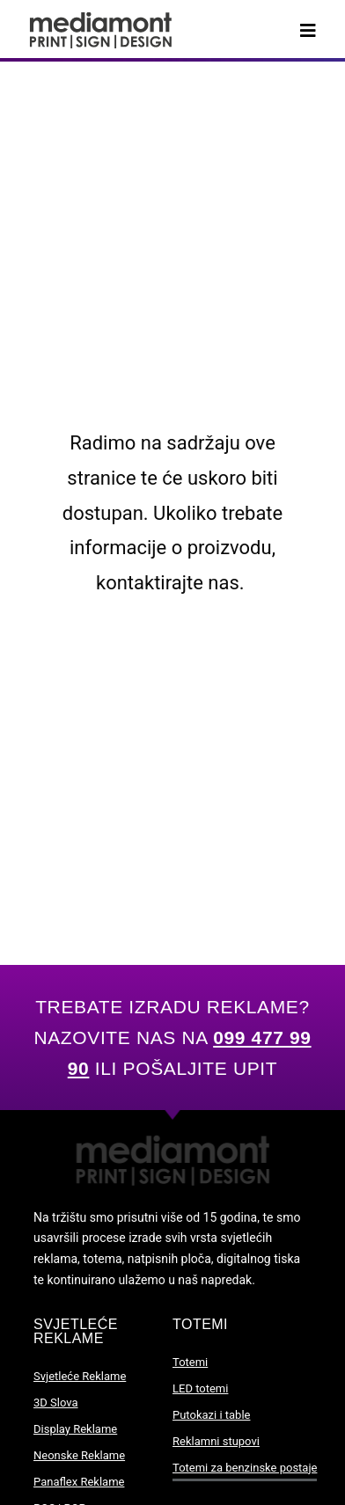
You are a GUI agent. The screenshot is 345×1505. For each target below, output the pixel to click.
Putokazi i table (211, 1414)
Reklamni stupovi (216, 1441)
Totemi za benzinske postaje (244, 1467)
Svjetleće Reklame (79, 1376)
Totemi (190, 1362)
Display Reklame (75, 1429)
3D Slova (55, 1402)
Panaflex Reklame (78, 1481)
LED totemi (200, 1388)
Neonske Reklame (79, 1455)
